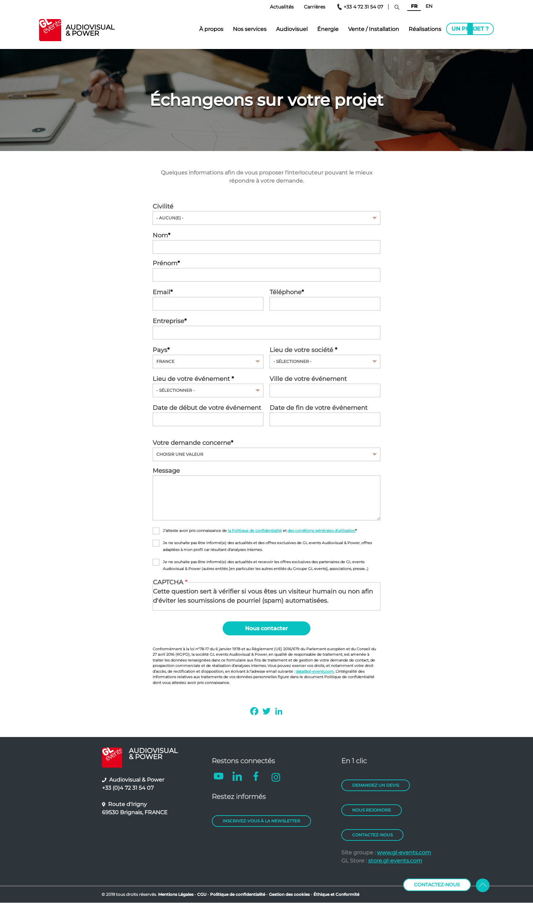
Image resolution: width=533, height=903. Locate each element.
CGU (202, 894)
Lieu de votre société (302, 350)
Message (166, 470)
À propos (211, 29)
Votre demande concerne (192, 443)
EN (429, 6)
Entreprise (168, 321)
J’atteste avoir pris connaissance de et (259, 531)
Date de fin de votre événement (318, 408)
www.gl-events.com (404, 852)
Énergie (328, 29)
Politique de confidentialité (237, 894)
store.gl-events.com (395, 860)
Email (161, 292)
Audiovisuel (292, 29)
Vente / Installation (373, 29)
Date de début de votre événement (207, 408)
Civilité (163, 206)
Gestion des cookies (289, 894)
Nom (160, 235)
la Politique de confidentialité (255, 531)
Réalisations (425, 29)
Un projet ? (469, 29)
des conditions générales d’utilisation (321, 531)
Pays (160, 350)
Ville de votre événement (308, 379)
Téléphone (286, 292)
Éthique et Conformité (336, 894)
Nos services (249, 29)
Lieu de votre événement (192, 379)
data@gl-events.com (315, 671)
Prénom (165, 263)
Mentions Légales (175, 894)
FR (414, 6)
